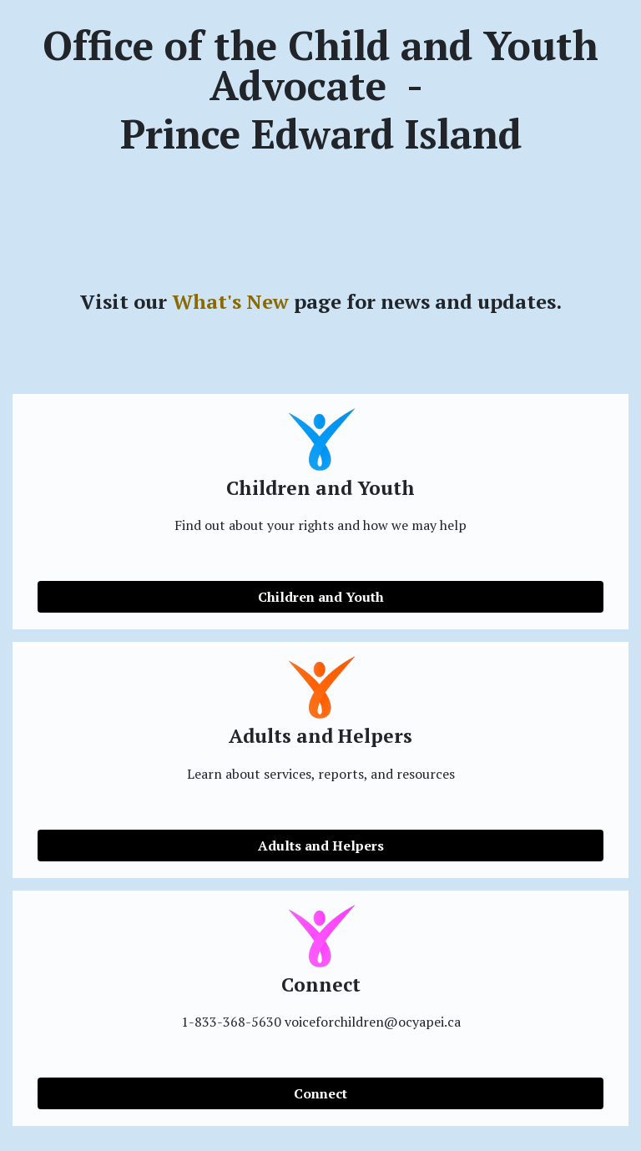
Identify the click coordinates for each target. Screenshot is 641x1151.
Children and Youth (321, 597)
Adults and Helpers (321, 845)
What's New (230, 301)
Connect (320, 1093)
